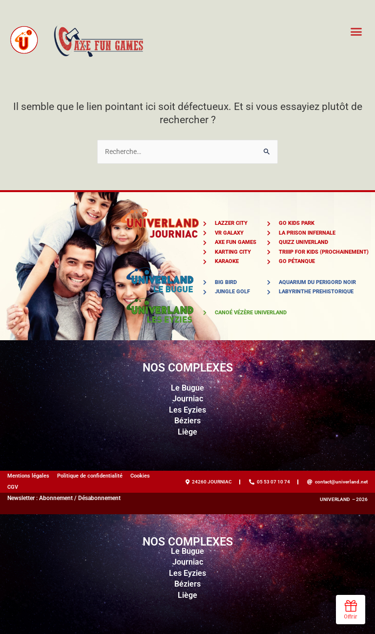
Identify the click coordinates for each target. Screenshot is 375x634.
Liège (187, 432)
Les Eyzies (187, 410)
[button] (356, 31)
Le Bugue (187, 388)
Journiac (187, 398)
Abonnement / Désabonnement (80, 498)
